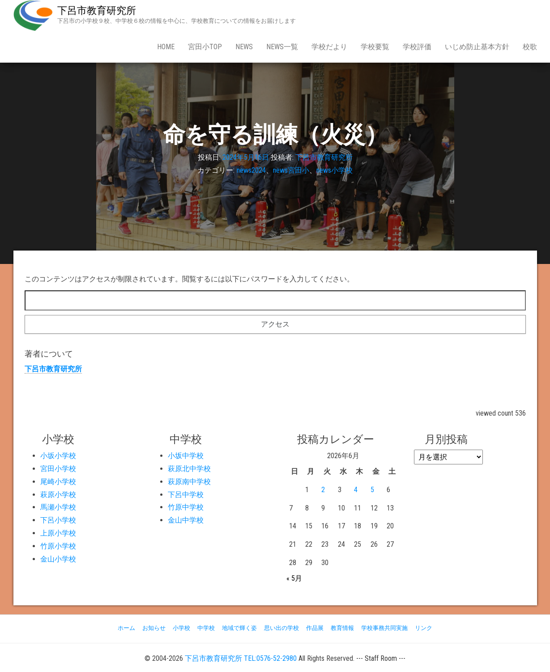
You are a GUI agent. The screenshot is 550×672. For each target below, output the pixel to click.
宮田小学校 (58, 468)
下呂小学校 (58, 520)
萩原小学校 (58, 494)
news (244, 47)
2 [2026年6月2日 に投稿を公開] (323, 489)
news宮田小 (291, 170)
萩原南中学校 (189, 481)
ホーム (126, 628)
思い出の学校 (281, 628)
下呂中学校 (186, 494)
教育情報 (342, 628)
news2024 (251, 170)
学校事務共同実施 (384, 628)
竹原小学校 (58, 546)
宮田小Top (205, 47)
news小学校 (334, 170)
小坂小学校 (58, 455)
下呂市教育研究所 (96, 10)
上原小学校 (58, 533)
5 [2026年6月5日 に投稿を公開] (372, 489)
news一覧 (282, 47)
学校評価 (417, 47)
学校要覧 (375, 47)
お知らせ (154, 628)
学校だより (329, 47)
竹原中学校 (186, 507)
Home (166, 47)
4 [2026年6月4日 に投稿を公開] (356, 489)
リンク (423, 628)
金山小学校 (58, 559)
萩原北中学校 (189, 468)
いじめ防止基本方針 (477, 47)
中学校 (206, 628)
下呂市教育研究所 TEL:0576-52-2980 (241, 658)
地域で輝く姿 (239, 628)
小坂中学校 (186, 455)
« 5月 (294, 578)
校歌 (530, 47)
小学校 (181, 628)
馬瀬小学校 (58, 507)
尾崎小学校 (58, 481)
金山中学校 (186, 520)
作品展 (315, 628)
